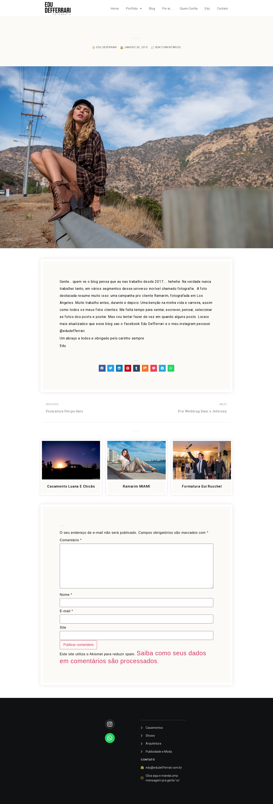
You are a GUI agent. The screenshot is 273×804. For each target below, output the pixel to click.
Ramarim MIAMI (136, 486)
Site (63, 627)
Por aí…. (167, 8)
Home (115, 8)
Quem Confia (188, 8)
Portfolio (134, 8)
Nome (66, 594)
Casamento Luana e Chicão (71, 486)
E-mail (66, 611)
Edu (207, 8)
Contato (222, 8)
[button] (102, 368)
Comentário (71, 540)
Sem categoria (136, 30)
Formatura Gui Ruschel (202, 486)
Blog (152, 8)
